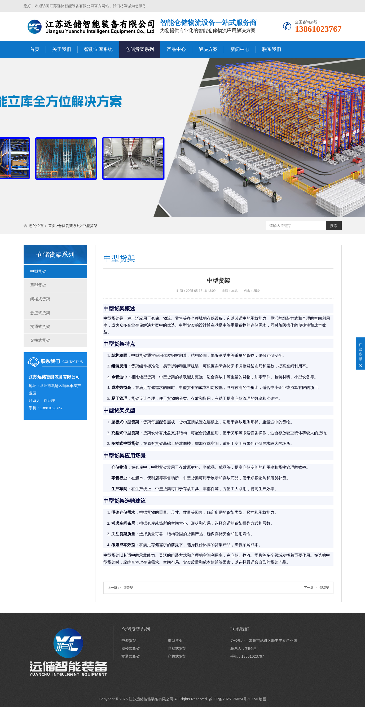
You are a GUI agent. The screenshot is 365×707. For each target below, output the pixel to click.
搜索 (333, 225)
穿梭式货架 (40, 340)
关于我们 (61, 49)
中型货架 (89, 225)
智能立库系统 (98, 49)
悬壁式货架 (40, 312)
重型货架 (38, 285)
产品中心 (176, 49)
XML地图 (258, 699)
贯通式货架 (40, 326)
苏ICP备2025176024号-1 (229, 699)
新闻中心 (239, 49)
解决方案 (208, 49)
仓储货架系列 (139, 49)
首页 (34, 49)
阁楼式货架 (40, 299)
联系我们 (271, 49)
